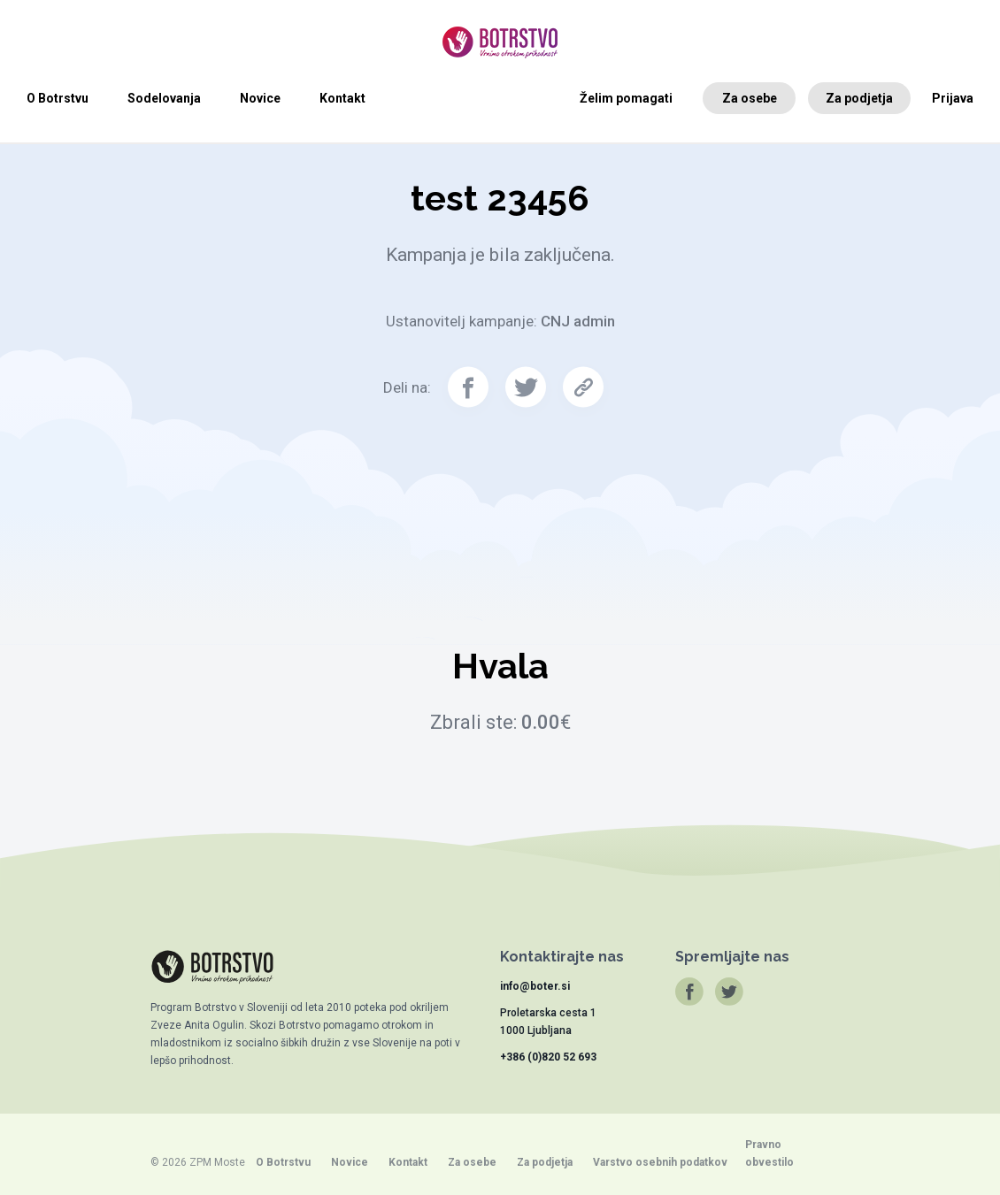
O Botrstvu (57, 98)
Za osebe (749, 98)
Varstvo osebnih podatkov (660, 1162)
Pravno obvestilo (769, 1153)
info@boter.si (535, 986)
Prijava (952, 98)
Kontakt (342, 98)
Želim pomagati (626, 98)
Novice (260, 98)
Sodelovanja (164, 98)
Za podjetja (859, 98)
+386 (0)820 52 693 (548, 1057)
